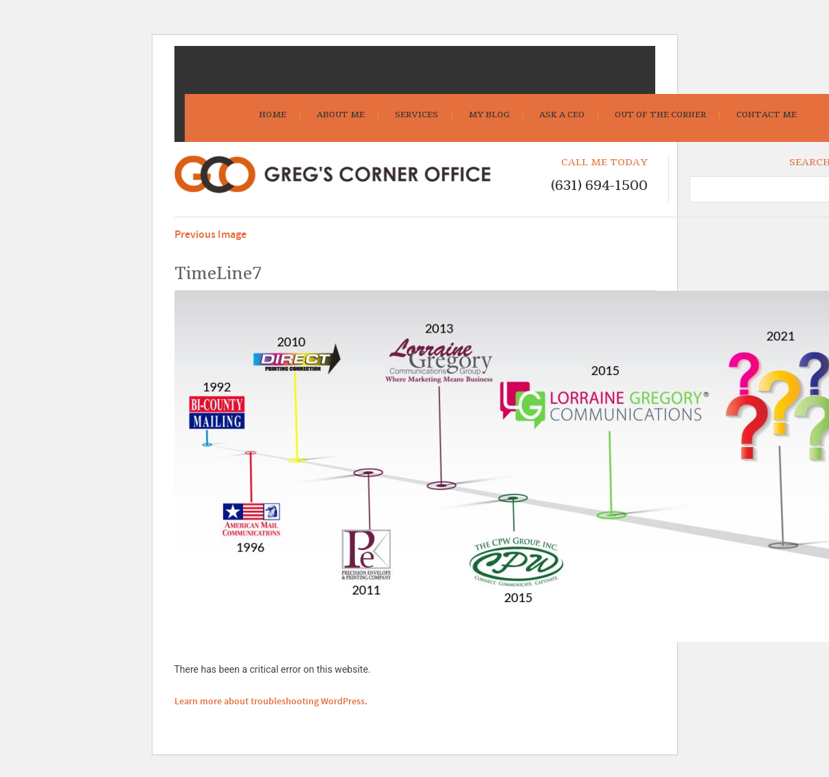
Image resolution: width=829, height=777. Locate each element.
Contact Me (766, 114)
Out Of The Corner (660, 114)
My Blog (489, 114)
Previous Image (210, 235)
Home (272, 114)
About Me (341, 114)
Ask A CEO (561, 114)
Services (416, 114)
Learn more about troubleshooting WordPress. (270, 701)
